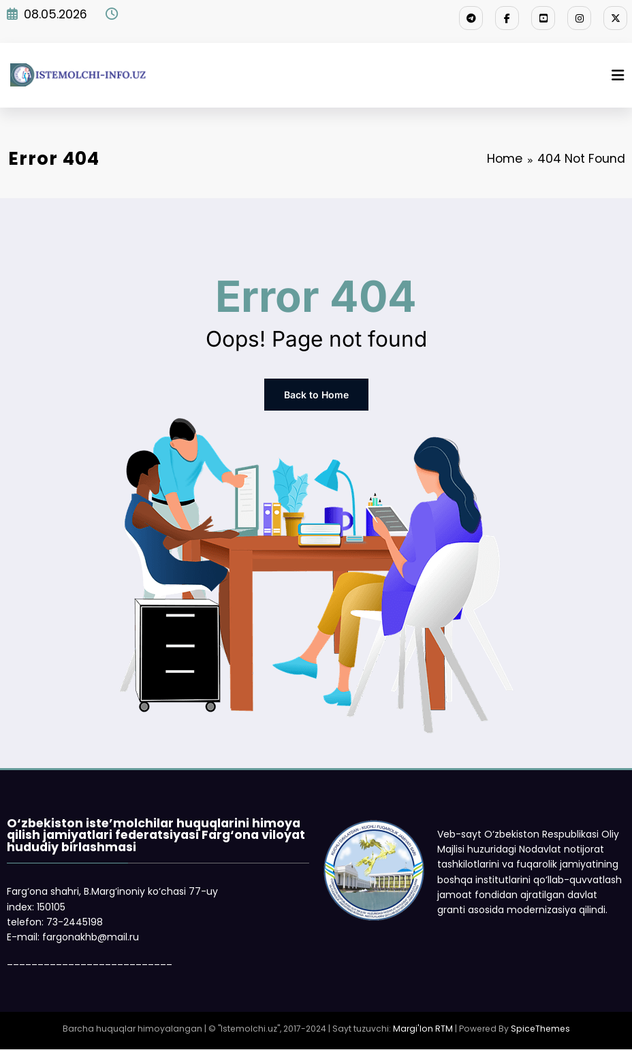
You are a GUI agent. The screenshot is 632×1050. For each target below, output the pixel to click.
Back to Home (316, 394)
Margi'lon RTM (423, 1028)
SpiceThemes (540, 1028)
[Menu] (617, 75)
